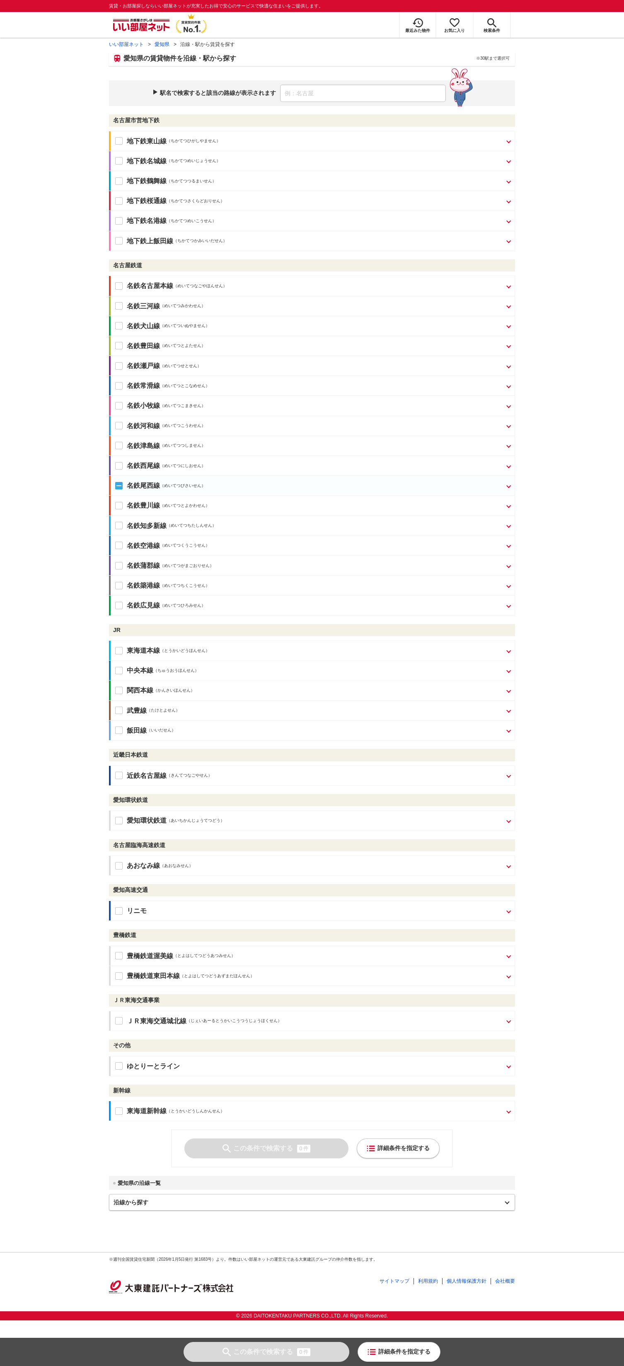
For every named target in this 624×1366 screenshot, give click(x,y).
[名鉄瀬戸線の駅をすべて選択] (116, 365)
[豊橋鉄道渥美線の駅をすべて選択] (116, 955)
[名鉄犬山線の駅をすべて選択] (116, 325)
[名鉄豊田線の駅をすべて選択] (116, 345)
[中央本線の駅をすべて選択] (116, 670)
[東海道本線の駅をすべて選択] (116, 650)
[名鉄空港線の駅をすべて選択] (116, 545)
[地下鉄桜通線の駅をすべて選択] (116, 201)
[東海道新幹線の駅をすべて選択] (116, 1111)
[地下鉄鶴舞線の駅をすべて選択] (116, 181)
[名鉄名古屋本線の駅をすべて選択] (116, 285)
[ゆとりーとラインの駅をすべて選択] (116, 1065)
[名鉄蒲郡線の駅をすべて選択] (116, 565)
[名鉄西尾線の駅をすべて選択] (116, 465)
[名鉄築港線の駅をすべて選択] (116, 585)
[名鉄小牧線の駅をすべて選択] (116, 405)
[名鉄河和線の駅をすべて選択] (116, 425)
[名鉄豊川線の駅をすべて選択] (116, 505)
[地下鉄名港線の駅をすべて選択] (116, 220)
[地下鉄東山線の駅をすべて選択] (116, 140)
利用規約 (428, 1281)
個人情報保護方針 (466, 1281)
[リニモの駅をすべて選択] (116, 910)
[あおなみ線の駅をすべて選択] (116, 865)
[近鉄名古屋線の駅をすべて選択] (116, 775)
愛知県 (162, 44)
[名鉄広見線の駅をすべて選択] (116, 605)
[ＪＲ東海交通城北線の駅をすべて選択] (116, 1020)
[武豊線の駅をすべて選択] (116, 710)
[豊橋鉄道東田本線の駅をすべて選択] (116, 976)
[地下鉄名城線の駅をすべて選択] (116, 160)
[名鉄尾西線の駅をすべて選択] (116, 485)
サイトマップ (394, 1281)
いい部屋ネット (126, 44)
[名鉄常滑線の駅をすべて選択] (116, 385)
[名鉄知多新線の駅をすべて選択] (116, 525)
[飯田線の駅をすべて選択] (116, 730)
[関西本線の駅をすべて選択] (116, 690)
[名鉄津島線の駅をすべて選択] (116, 445)
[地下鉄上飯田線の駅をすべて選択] (116, 240)
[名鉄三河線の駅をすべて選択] (116, 305)
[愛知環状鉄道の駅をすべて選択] (116, 820)
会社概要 (505, 1281)
